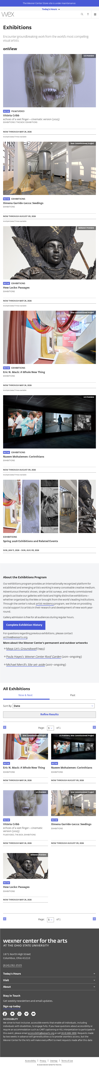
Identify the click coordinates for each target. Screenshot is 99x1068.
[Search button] (82, 14)
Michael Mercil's (25, 665)
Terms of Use (67, 1060)
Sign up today (12, 1006)
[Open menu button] (95, 14)
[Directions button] (88, 14)
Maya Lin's (21, 649)
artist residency (45, 603)
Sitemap (54, 1060)
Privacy (43, 1060)
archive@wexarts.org (15, 637)
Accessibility (30, 1060)
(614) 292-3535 (12, 965)
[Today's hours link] (49, 9)
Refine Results (49, 714)
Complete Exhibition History (24, 625)
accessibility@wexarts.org (41, 1033)
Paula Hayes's (33, 657)
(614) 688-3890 (68, 1033)
